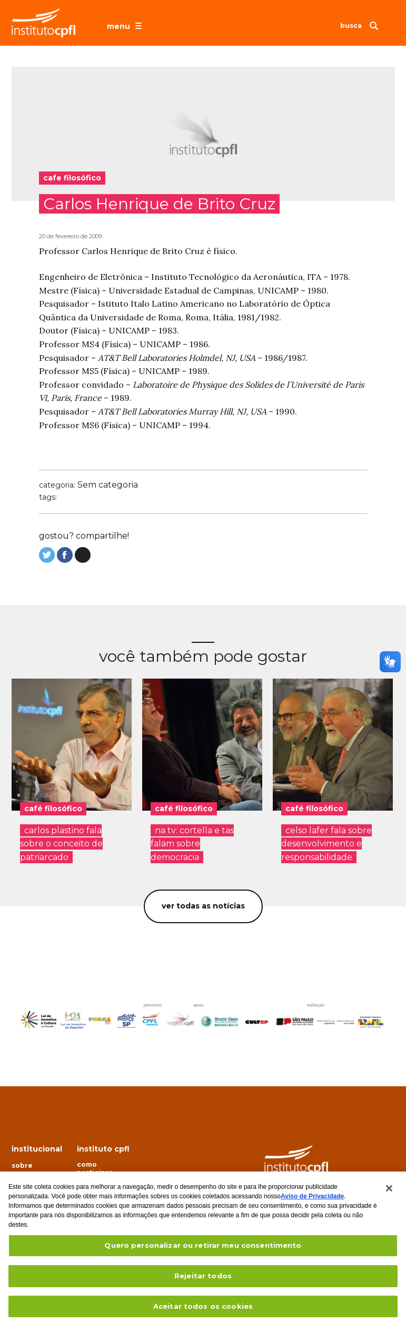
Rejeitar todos (203, 1282)
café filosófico (53, 808)
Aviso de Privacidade (312, 1202)
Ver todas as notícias (203, 906)
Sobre (22, 1165)
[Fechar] (389, 1194)
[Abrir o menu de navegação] (125, 26)
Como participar (95, 1168)
